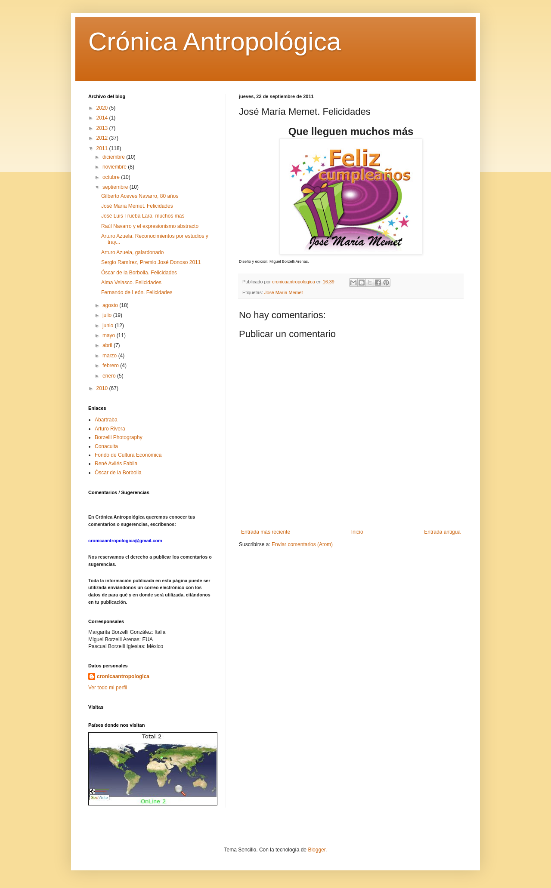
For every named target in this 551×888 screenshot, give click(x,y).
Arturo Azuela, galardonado (132, 252)
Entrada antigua (442, 532)
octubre (111, 177)
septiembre (116, 187)
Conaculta (106, 446)
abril (108, 345)
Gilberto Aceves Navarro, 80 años (139, 196)
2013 (102, 128)
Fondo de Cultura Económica (128, 455)
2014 (102, 118)
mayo (109, 335)
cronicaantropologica (123, 676)
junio (108, 326)
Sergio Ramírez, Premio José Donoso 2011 (151, 262)
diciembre (114, 157)
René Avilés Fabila (116, 464)
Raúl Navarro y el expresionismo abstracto (149, 226)
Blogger (316, 850)
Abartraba (106, 420)
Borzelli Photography (118, 437)
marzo (110, 356)
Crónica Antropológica (214, 41)
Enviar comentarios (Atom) (302, 544)
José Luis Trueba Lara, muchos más (142, 216)
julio (107, 315)
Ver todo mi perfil (107, 688)
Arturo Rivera (110, 429)
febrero (111, 366)
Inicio (357, 532)
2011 (102, 148)
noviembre (115, 167)
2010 (102, 388)
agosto (110, 305)
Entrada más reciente (265, 532)
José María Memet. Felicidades (137, 206)
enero (109, 376)
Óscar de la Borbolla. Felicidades (139, 273)
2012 (102, 138)
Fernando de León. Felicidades (136, 292)
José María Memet (283, 292)
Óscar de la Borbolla (118, 473)
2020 (102, 108)
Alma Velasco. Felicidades (131, 283)
